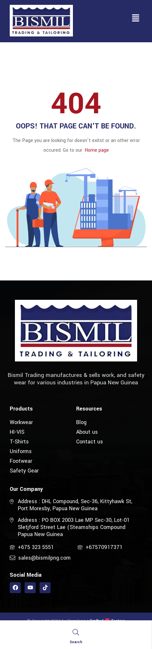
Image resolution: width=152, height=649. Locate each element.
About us (87, 432)
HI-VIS (17, 432)
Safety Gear (24, 470)
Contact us (89, 441)
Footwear (21, 461)
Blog (81, 422)
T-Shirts (19, 441)
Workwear (21, 422)
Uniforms (21, 451)
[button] (135, 18)
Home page (97, 150)
